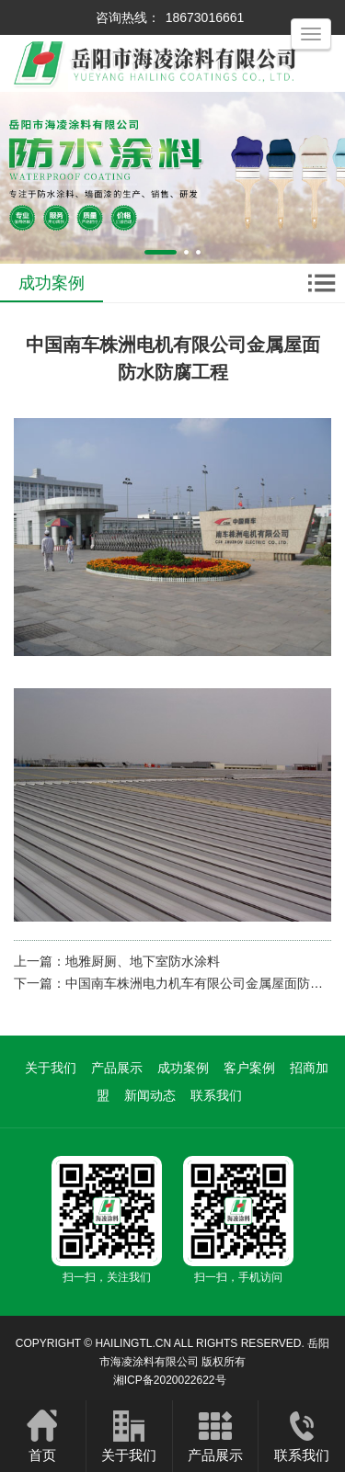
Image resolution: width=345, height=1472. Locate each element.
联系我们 (216, 1095)
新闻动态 (150, 1095)
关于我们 (50, 1067)
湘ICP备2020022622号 (169, 1380)
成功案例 (183, 1067)
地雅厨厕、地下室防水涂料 (142, 961)
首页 (42, 1435)
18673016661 (205, 17)
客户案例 (249, 1067)
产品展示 (117, 1067)
